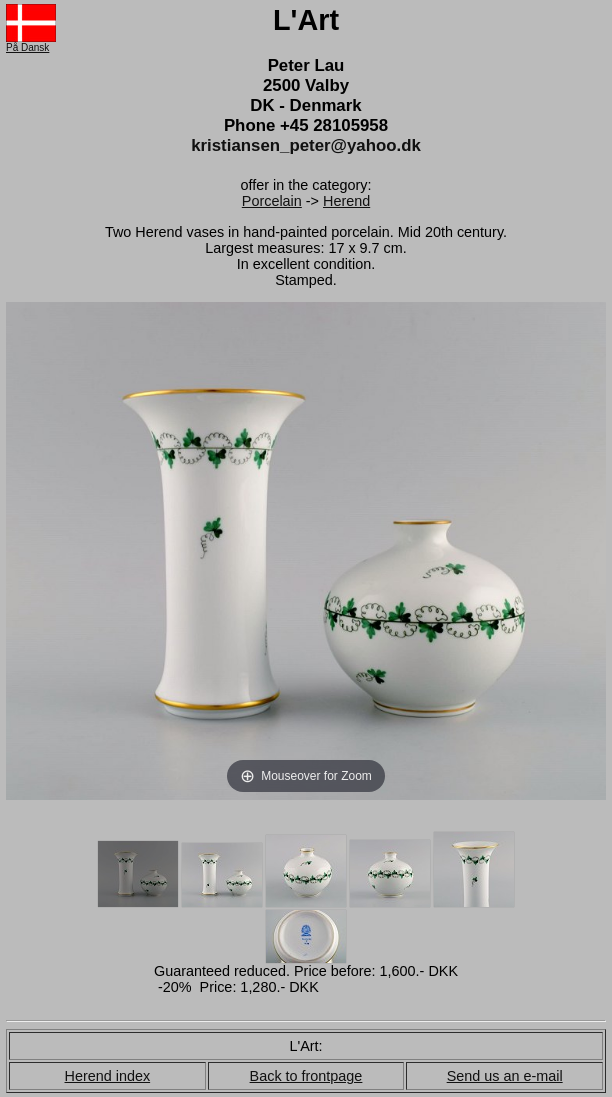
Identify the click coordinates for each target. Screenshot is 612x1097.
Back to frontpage (306, 1076)
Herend (346, 201)
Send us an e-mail (505, 1076)
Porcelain (272, 201)
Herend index (108, 1076)
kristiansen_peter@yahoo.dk (306, 145)
